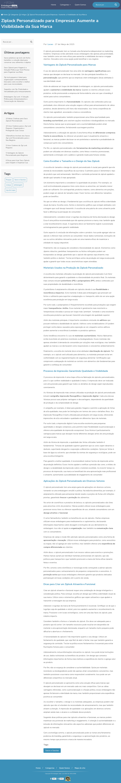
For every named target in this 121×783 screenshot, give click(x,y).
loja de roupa (10, 190)
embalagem (18, 185)
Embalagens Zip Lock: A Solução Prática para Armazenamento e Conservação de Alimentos (16, 99)
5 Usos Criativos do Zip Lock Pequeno (16, 146)
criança (8, 185)
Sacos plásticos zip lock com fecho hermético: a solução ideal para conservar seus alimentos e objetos (17, 60)
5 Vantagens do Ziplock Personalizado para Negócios (17, 154)
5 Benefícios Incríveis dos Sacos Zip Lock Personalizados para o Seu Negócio (18, 138)
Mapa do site (80, 768)
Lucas (50, 44)
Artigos (9, 113)
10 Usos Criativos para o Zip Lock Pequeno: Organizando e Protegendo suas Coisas (18, 128)
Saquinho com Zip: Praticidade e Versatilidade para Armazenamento (17, 90)
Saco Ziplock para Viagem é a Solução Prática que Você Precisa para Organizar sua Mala (16, 69)
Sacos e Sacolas (20, 180)
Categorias (64, 4)
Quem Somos (80, 4)
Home (53, 4)
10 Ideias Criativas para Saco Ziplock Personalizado (17, 119)
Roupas (8, 180)
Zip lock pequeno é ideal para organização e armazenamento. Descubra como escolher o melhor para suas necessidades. (17, 80)
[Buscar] (115, 5)
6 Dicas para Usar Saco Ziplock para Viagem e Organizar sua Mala (17, 162)
